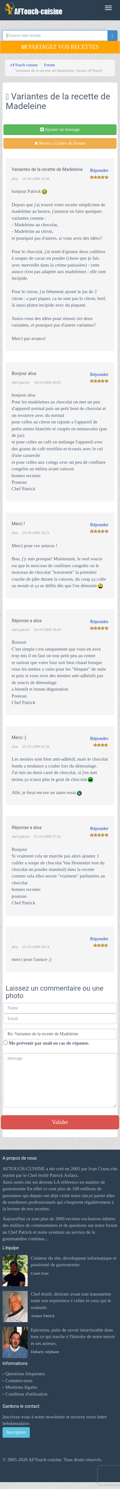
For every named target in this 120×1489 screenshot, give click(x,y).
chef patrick (21, 382)
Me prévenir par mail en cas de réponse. (46, 1043)
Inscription (16, 1432)
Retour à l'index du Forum (60, 143)
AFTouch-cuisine (44, 1459)
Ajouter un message (60, 129)
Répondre (99, 170)
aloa (15, 179)
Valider (60, 1122)
